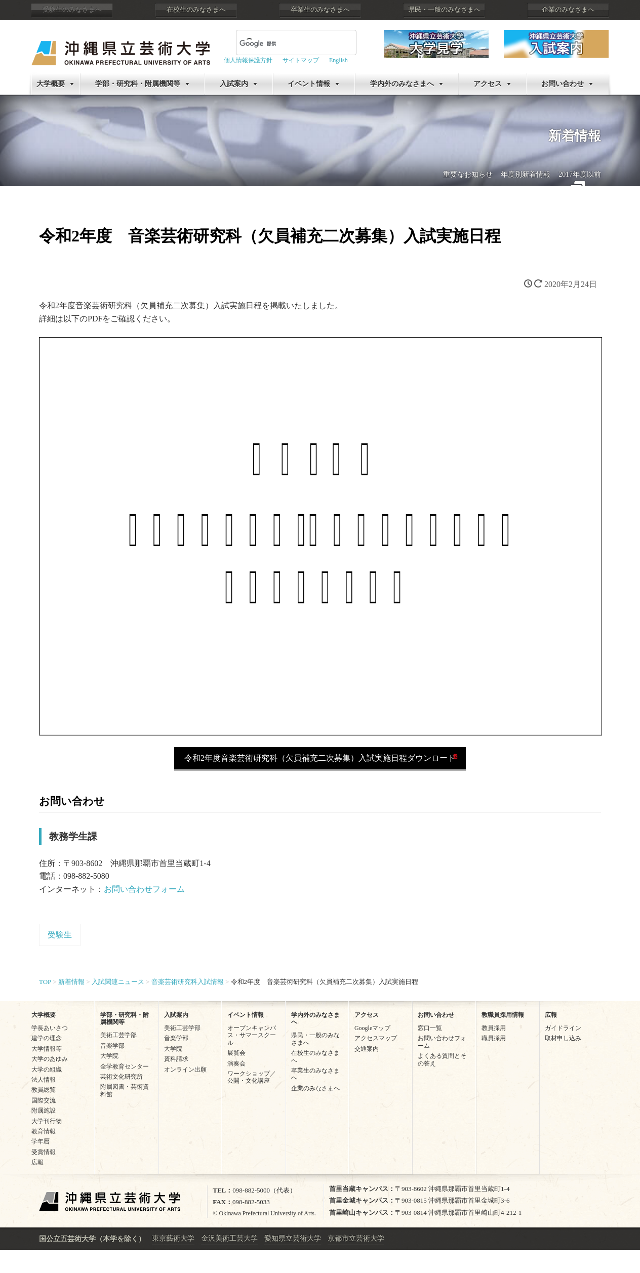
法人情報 (43, 1079)
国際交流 (43, 1100)
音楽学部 (112, 1045)
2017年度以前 (579, 174)
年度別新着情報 (525, 174)
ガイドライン (563, 1028)
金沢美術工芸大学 (229, 1238)
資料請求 (176, 1058)
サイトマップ (301, 60)
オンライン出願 (185, 1069)
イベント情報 (309, 84)
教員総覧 (43, 1089)
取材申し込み (563, 1038)
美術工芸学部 (118, 1035)
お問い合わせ (562, 84)
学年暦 (40, 1141)
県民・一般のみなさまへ (444, 9)
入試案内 (234, 84)
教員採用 (494, 1028)
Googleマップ (372, 1028)
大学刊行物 (46, 1121)
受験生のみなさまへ (72, 9)
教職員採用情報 (503, 1014)
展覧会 (236, 1052)
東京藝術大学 (173, 1238)
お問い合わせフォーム (144, 889)
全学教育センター (124, 1066)
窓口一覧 (430, 1028)
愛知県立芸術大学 (292, 1238)
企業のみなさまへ (568, 9)
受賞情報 (43, 1152)
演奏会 (236, 1063)
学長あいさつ (49, 1028)
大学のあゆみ (49, 1058)
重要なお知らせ (468, 174)
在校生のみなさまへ (196, 9)
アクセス (487, 84)
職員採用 (494, 1038)
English (338, 60)
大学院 (109, 1055)
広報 (37, 1162)
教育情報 (43, 1131)
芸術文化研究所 (121, 1076)
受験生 (60, 934)
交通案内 (366, 1048)
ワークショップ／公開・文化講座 (251, 1077)
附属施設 (43, 1110)
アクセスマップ (375, 1038)
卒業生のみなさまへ (320, 9)
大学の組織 (46, 1069)
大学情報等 (46, 1048)
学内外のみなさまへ (402, 84)
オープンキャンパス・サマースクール (251, 1035)
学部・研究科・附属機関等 (137, 84)
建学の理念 (46, 1038)
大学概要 (50, 84)
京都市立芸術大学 (356, 1238)
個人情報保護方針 (248, 60)
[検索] (284, 43)
